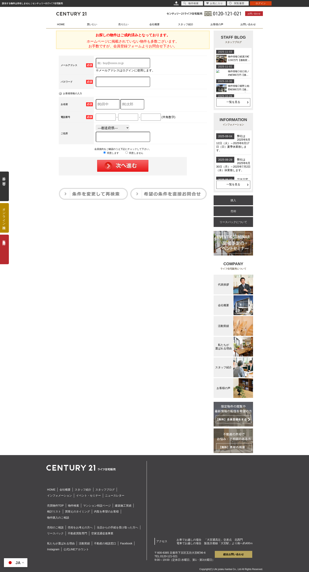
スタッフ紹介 (185, 24)
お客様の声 (216, 24)
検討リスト (54, 511)
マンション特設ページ (97, 505)
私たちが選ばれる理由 (61, 543)
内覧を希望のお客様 (106, 511)
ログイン (261, 3)
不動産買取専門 (77, 533)
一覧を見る (233, 102)
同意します (111, 153)
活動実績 (84, 543)
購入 (233, 200)
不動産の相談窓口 (105, 543)
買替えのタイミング (77, 511)
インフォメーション (59, 495)
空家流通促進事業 (102, 533)
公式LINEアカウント (76, 549)
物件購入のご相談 (58, 517)
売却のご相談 (55, 527)
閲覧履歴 (236, 3)
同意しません (134, 153)
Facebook (126, 543)
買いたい (92, 24)
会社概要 (154, 24)
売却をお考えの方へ (80, 527)
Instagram (53, 549)
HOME (61, 24)
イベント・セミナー (88, 495)
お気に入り (214, 3)
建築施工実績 (123, 505)
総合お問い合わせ (233, 554)
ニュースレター (114, 495)
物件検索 (73, 505)
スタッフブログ (105, 489)
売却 (233, 211)
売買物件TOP (55, 505)
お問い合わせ (254, 13)
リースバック (55, 533)
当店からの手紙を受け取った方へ (117, 527)
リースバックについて (233, 222)
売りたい (123, 24)
